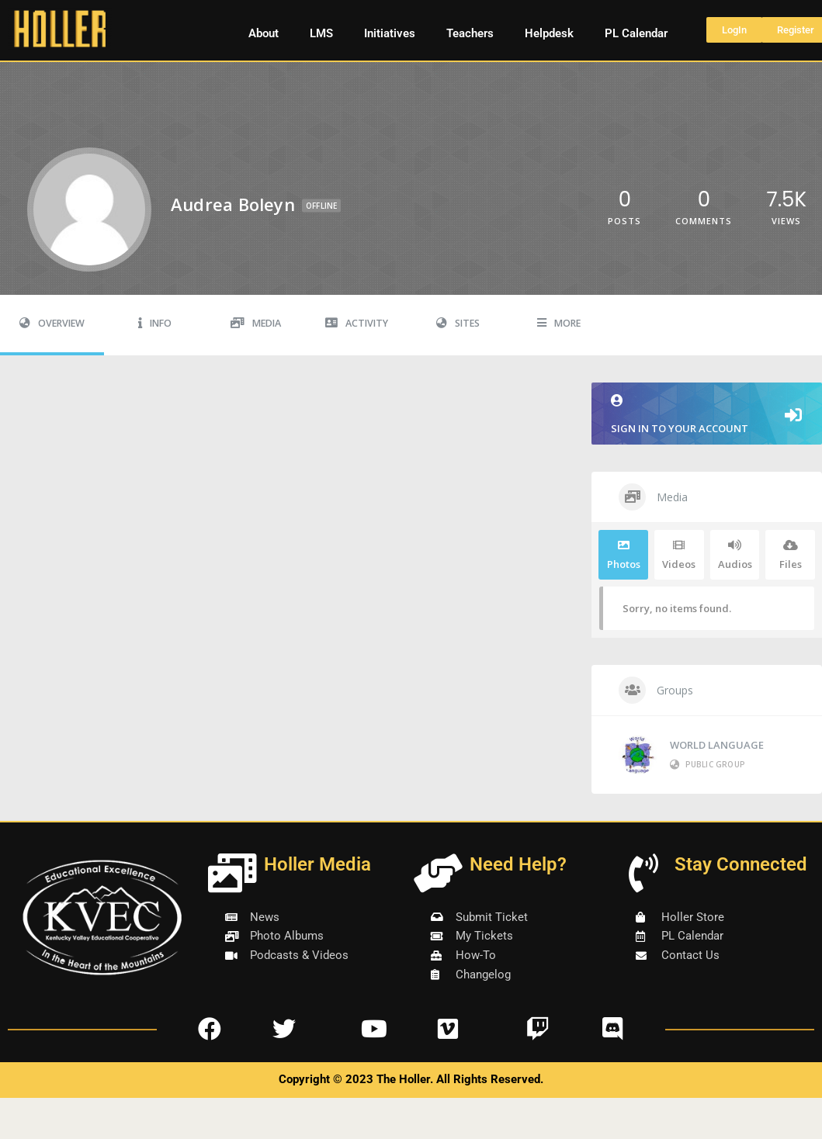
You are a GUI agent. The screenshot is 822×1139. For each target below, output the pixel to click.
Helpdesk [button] (549, 33)
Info (155, 323)
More (559, 323)
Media (256, 323)
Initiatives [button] (389, 33)
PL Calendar (636, 33)
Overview (52, 323)
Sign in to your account (707, 414)
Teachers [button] (470, 33)
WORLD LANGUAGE (717, 745)
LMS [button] (321, 33)
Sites (458, 323)
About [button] (263, 33)
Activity (356, 323)
